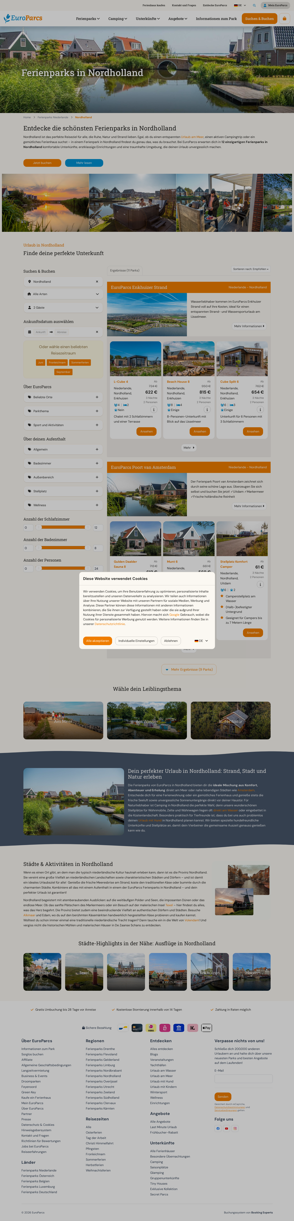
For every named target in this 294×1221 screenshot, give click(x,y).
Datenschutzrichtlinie (110, 624)
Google (174, 615)
